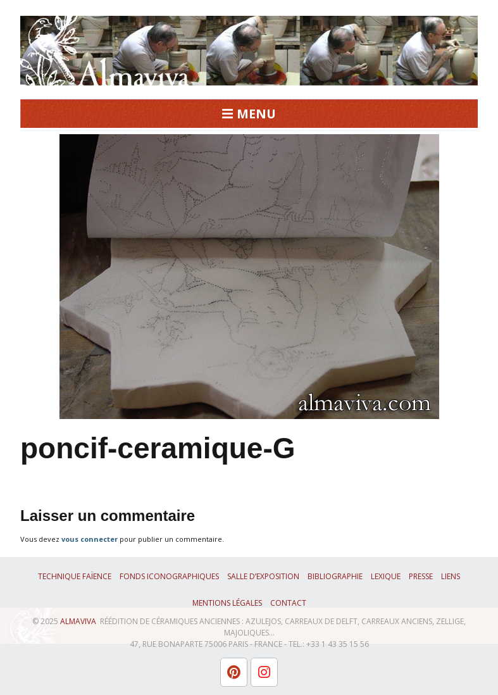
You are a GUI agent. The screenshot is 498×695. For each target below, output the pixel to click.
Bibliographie (335, 576)
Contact (288, 603)
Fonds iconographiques (169, 576)
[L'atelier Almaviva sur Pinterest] (233, 672)
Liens (450, 576)
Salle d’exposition (263, 576)
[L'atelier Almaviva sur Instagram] (264, 672)
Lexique (386, 576)
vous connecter (89, 539)
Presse (421, 576)
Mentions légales (227, 603)
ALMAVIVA (78, 621)
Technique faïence (74, 576)
